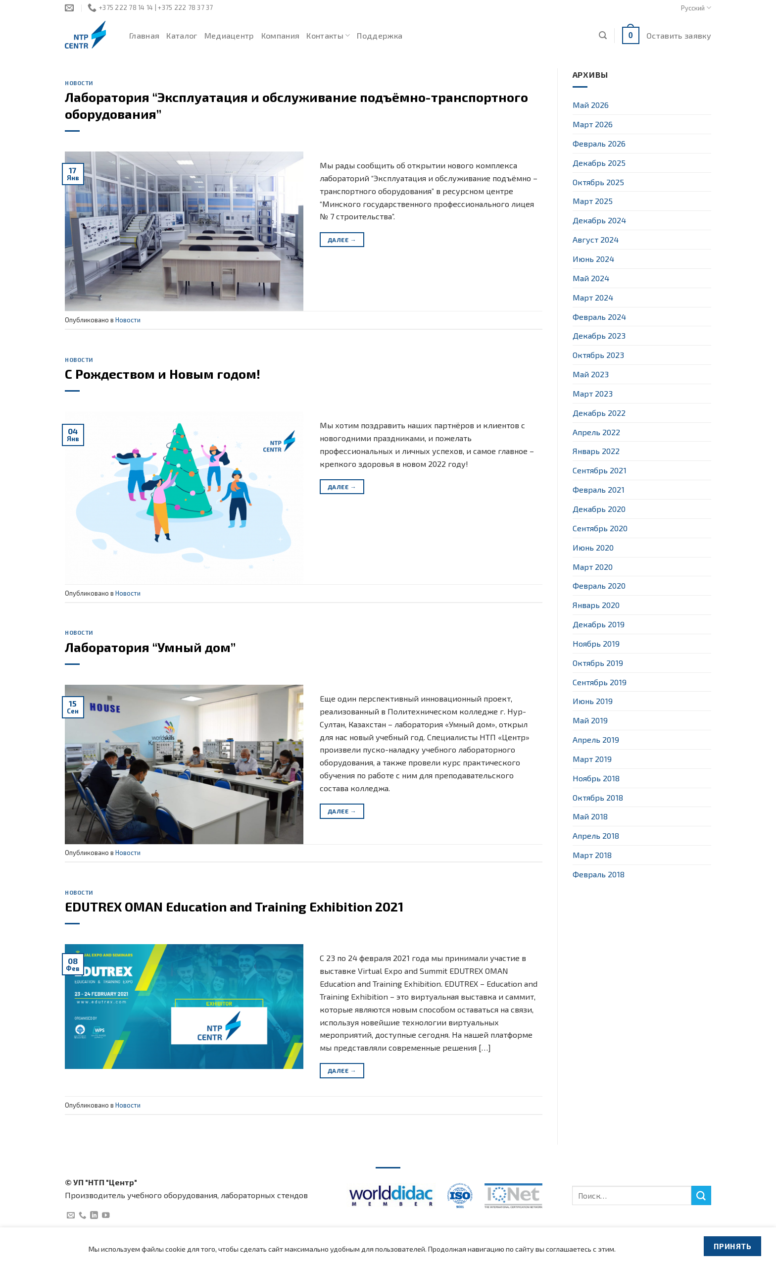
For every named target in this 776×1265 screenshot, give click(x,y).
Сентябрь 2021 (600, 470)
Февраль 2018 (599, 874)
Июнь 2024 (593, 258)
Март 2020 (593, 566)
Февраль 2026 (599, 143)
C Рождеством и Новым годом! (162, 373)
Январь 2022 (596, 450)
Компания (280, 35)
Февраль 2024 (599, 316)
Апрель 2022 (596, 432)
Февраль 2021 (599, 489)
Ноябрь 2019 (596, 643)
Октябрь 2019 (598, 662)
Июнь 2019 (593, 701)
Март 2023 (593, 393)
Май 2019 (590, 720)
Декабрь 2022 (599, 412)
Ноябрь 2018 (596, 778)
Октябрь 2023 (598, 354)
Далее (342, 240)
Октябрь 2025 (598, 182)
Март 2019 (592, 758)
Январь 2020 (596, 604)
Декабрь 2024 (599, 220)
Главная (144, 35)
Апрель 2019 (596, 739)
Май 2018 (590, 816)
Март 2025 (593, 200)
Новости (79, 83)
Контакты (328, 36)
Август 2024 (596, 239)
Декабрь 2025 (599, 162)
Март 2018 (592, 855)
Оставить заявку (678, 35)
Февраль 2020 (599, 585)
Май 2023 (591, 374)
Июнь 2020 (593, 547)
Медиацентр (229, 35)
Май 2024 (591, 278)
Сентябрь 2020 (600, 528)
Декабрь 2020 (599, 508)
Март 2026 (593, 124)
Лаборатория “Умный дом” (150, 647)
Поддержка (379, 35)
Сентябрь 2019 (600, 682)
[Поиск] (603, 35)
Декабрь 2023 (599, 335)
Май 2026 (591, 104)
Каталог (181, 35)
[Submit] (701, 1196)
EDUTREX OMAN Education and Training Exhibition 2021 (234, 906)
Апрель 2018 (596, 835)
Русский (696, 7)
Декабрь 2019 (599, 624)
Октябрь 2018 (598, 797)
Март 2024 (593, 297)
